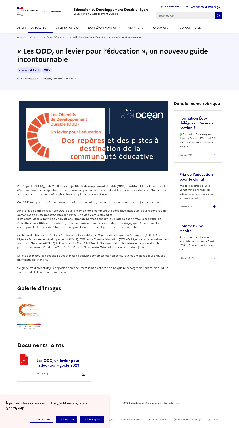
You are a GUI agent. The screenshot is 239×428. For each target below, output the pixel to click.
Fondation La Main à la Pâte (77, 243)
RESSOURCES (160, 28)
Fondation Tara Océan (57, 247)
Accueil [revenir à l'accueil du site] (21, 37)
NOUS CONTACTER (189, 28)
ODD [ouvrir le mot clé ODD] (47, 70)
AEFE (47, 243)
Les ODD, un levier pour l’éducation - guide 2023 (57, 363)
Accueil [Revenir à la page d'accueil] (21, 28)
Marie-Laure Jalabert (66, 78)
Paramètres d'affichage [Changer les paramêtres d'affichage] (205, 7)
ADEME (150, 235)
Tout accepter (91, 419)
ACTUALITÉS (38, 28)
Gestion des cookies (157, 419)
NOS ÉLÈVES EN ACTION (102, 28)
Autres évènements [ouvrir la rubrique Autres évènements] (56, 37)
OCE (122, 239)
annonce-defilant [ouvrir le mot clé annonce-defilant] (29, 70)
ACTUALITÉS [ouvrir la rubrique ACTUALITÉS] (35, 37)
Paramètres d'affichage (189, 419)
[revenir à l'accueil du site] (111, 9)
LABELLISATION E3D (67, 28)
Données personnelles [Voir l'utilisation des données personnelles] (130, 419)
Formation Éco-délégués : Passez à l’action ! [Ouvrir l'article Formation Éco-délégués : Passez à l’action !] (196, 123)
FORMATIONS (135, 28)
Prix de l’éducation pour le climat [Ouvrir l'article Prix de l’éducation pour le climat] (196, 177)
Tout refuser (66, 419)
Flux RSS (215, 419)
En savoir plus (41, 419)
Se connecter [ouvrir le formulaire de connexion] (173, 7)
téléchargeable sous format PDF (144, 268)
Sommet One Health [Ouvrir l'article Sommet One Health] (191, 228)
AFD (71, 239)
